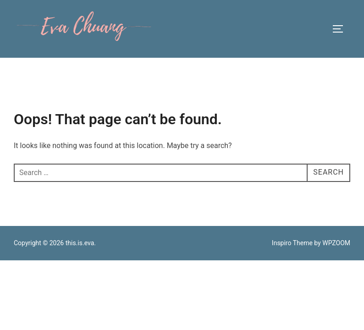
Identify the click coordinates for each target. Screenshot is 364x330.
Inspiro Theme (292, 243)
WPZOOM (336, 243)
